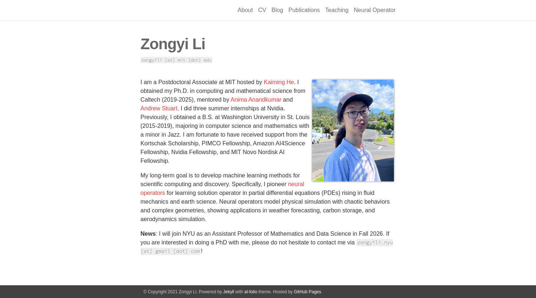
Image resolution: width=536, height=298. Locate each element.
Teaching (336, 10)
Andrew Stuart (159, 108)
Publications (304, 10)
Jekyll (228, 291)
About (245, 10)
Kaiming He (279, 82)
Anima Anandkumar (256, 100)
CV (262, 10)
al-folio (250, 291)
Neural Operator (375, 10)
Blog (277, 10)
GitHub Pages (307, 291)
